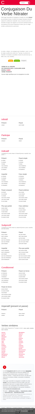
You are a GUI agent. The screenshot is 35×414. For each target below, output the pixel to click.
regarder (32, 328)
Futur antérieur (23, 206)
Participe (5, 135)
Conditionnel (7, 267)
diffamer (3, 357)
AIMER (8, 70)
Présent (3, 123)
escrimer (3, 348)
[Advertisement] (17, 38)
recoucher (21, 352)
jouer (2, 329)
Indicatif (5, 151)
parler (28, 328)
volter (2, 342)
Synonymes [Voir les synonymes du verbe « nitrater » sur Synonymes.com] (17, 60)
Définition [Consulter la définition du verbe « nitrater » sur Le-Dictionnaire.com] (10, 60)
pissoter (20, 348)
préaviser (21, 338)
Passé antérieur (24, 190)
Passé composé (6, 190)
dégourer (21, 334)
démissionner (22, 354)
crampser (21, 355)
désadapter (4, 336)
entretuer (3, 349)
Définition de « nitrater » (14, 391)
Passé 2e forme (6, 287)
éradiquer (3, 345)
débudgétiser (22, 332)
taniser (20, 336)
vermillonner (4, 355)
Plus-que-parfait (6, 206)
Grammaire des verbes (19, 392)
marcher (6, 329)
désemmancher (22, 349)
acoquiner (3, 334)
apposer (3, 335)
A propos (3, 407)
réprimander (21, 357)
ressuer (20, 335)
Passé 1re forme (24, 271)
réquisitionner (22, 351)
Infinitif (4, 119)
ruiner (20, 344)
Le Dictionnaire (27, 407)
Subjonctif (6, 225)
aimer (25, 328)
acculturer (21, 342)
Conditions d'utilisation (17, 407)
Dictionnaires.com (9, 392)
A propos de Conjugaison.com (13, 388)
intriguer (3, 352)
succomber (3, 347)
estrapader (21, 347)
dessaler (3, 339)
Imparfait (4, 174)
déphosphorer (4, 354)
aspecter (3, 332)
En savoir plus (24, 411)
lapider (20, 339)
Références (9, 407)
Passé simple (23, 158)
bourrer (3, 344)
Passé (21, 123)
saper (2, 341)
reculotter (21, 341)
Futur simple (23, 174)
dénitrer (3, 338)
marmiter (3, 351)
